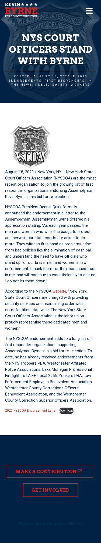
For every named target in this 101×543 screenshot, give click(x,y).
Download (66, 410)
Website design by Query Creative (50, 523)
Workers (80, 85)
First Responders (65, 80)
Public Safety (51, 85)
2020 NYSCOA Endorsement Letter (31, 410)
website (59, 291)
